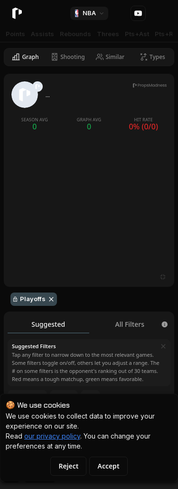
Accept (108, 465)
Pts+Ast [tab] (137, 34)
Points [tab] (15, 34)
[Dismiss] (163, 346)
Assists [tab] (42, 34)
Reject (68, 465)
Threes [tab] (108, 34)
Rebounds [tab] (75, 34)
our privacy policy (52, 436)
